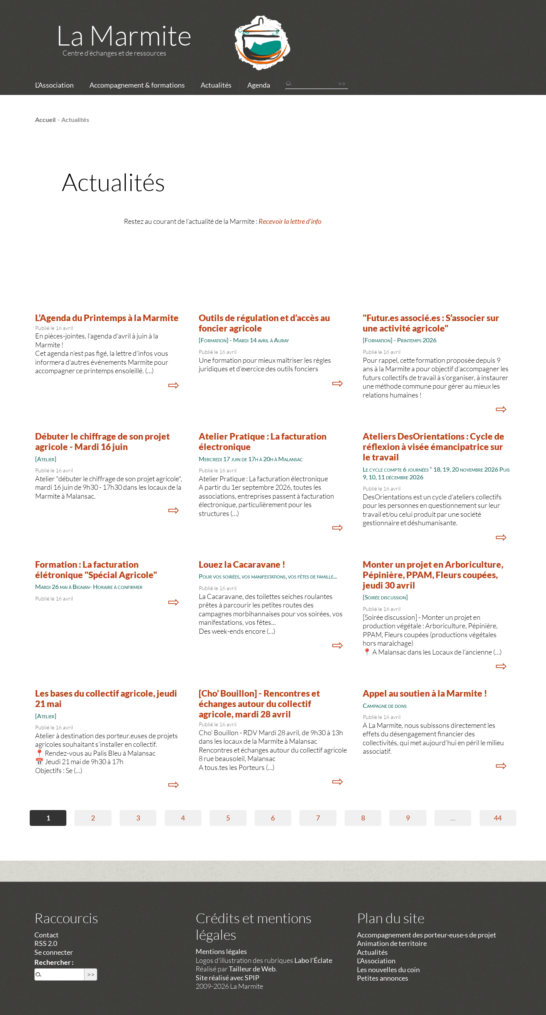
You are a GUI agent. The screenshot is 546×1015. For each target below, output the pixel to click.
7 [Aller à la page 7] (318, 818)
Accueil (45, 119)
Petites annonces (382, 978)
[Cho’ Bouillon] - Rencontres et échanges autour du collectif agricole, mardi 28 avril (259, 703)
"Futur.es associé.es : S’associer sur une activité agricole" (431, 323)
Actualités (216, 85)
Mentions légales (221, 951)
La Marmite (124, 35)
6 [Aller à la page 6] (273, 818)
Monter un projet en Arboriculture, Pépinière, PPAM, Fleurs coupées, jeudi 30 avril (433, 574)
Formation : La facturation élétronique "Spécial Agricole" (96, 569)
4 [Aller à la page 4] (183, 818)
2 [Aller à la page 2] (93, 818)
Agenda (258, 85)
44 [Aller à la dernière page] (498, 818)
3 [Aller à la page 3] (138, 818)
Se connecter (53, 952)
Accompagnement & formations (137, 85)
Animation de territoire (392, 943)
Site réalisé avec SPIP (227, 977)
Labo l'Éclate (313, 960)
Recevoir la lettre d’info (290, 221)
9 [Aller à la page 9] (408, 818)
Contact (46, 934)
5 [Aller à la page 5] (228, 818)
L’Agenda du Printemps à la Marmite (107, 318)
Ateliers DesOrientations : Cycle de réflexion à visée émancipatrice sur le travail (433, 446)
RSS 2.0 (45, 943)
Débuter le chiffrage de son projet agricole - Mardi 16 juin (102, 441)
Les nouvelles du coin (388, 969)
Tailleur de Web (252, 968)
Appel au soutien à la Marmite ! (425, 693)
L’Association (54, 85)
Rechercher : (54, 962)
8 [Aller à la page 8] (363, 818)
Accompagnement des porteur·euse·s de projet (426, 934)
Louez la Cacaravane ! (242, 564)
